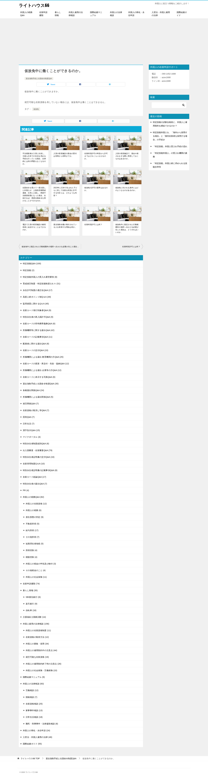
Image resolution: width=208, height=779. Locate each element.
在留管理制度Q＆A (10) (34, 463)
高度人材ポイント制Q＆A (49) (37, 297)
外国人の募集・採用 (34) (37, 644)
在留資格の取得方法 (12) (37, 637)
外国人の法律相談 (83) (33, 684)
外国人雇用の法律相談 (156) (36, 624)
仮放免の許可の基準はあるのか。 (96, 189)
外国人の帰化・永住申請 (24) (36, 730)
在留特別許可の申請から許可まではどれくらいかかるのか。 (96, 156)
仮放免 (36, 109)
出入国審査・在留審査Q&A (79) (37, 450)
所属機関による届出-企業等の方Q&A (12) (42, 370)
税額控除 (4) (31, 557)
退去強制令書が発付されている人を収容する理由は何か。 (65, 226)
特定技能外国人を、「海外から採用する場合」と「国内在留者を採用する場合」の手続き (170, 136)
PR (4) (26, 490)
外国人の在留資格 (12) (36, 503)
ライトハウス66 (34, 5)
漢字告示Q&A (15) (31, 430)
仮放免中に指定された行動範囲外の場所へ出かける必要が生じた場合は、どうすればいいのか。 (127, 228)
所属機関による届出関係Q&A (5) (38, 397)
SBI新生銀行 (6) (33, 597)
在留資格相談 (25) (34, 704)
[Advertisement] (104, 40)
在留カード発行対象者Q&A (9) (37, 310)
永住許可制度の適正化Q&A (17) (37, 290)
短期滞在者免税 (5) (34, 543)
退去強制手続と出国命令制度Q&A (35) (40, 383)
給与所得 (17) (32, 530)
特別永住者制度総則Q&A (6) (36, 443)
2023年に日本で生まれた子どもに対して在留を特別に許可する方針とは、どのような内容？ (65, 192)
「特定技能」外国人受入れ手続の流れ (170, 146)
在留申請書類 (43, 13)
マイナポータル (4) (32, 437)
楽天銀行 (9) (31, 604)
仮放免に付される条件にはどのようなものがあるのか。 (127, 189)
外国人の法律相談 (116, 13)
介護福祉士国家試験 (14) (34, 617)
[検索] (169, 105)
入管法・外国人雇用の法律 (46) (37, 737)
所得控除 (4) (31, 550)
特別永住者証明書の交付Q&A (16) (38, 457)
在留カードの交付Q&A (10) (35, 350)
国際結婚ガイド (182, 13)
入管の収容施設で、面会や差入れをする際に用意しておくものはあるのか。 (127, 156)
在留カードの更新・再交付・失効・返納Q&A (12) (46, 363)
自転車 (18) (31, 610)
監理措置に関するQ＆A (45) (36, 304)
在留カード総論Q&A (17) (34, 477)
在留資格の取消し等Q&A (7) (36, 410)
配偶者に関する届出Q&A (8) (36, 344)
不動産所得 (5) (32, 524)
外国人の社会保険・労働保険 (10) (41, 670)
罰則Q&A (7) (29, 417)
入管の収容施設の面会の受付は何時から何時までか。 (65, 154)
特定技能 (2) (28, 270)
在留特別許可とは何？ (93, 225)
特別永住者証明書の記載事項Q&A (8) (40, 470)
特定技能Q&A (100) (32, 263)
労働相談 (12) (32, 690)
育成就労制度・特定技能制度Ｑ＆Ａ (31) (41, 283)
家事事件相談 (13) (34, 710)
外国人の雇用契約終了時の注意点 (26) (43, 664)
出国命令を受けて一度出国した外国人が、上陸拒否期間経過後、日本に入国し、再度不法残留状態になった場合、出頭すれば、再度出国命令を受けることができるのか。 (34, 194)
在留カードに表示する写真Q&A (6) (39, 377)
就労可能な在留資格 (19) (37, 657)
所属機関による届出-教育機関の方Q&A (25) (43, 357)
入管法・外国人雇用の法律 (161, 13)
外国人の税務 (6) (33, 510)
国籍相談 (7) (31, 697)
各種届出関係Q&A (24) (33, 390)
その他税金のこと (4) (36, 570)
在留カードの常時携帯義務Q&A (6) (39, 323)
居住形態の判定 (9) (34, 517)
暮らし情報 (58, 13)
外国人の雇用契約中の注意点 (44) (41, 650)
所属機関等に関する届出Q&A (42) (38, 330)
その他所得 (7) (32, 537)
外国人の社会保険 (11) (36, 577)
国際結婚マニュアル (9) (34, 677)
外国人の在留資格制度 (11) (38, 630)
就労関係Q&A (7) (31, 403)
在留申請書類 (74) (31, 583)
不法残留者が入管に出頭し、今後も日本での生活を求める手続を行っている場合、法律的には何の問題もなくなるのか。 (34, 158)
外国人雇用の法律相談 (76, 13)
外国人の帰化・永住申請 (136, 13)
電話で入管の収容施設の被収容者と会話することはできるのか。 (34, 227)
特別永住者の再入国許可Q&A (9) (38, 317)
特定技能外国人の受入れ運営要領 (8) (40, 277)
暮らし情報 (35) (30, 590)
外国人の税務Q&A (26, 13)
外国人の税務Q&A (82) (33, 497)
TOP (30, 758)
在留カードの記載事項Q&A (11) (37, 337)
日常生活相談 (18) (34, 717)
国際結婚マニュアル (96, 13)
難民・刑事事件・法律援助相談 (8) (42, 724)
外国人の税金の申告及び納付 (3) (41, 564)
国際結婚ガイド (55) (32, 744)
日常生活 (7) (28, 423)
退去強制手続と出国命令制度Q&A (39, 79)
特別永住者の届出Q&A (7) (35, 484)
